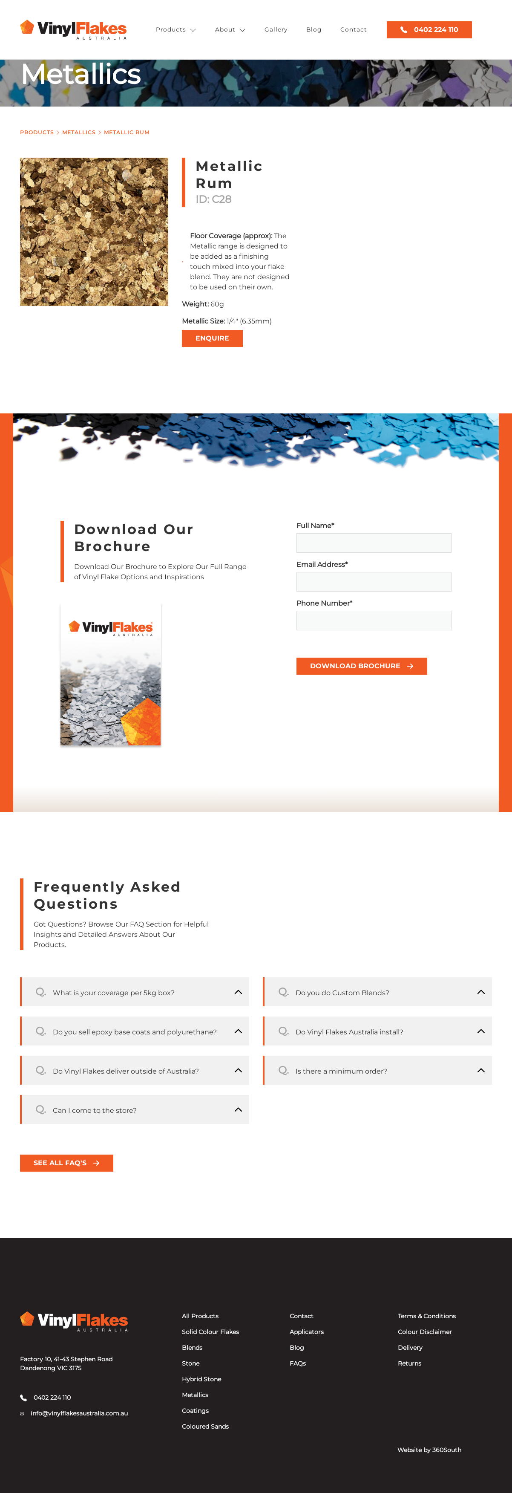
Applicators (307, 1332)
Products (176, 29)
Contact (353, 29)
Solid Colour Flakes (210, 1332)
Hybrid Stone (201, 1379)
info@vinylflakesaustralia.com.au (74, 1413)
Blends (192, 1347)
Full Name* (374, 537)
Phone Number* (374, 614)
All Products (200, 1316)
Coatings (195, 1411)
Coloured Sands (205, 1426)
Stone (190, 1363)
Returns (409, 1363)
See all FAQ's (67, 1163)
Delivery (410, 1347)
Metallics (78, 132)
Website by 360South (429, 1450)
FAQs (298, 1363)
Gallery (276, 29)
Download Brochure (362, 666)
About (230, 29)
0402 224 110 (429, 30)
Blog (314, 29)
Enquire (212, 338)
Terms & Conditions (427, 1316)
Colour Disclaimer (425, 1332)
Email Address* (374, 576)
